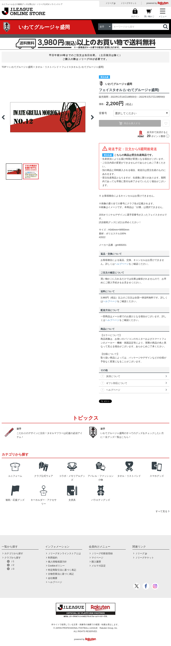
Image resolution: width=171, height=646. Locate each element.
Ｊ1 (12, 561)
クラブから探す (12, 557)
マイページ (97, 557)
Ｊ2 (12, 565)
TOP (4, 67)
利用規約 (52, 557)
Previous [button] (3, 117)
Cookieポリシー (56, 565)
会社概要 (52, 578)
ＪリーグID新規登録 (102, 553)
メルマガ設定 (99, 565)
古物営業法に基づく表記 (61, 574)
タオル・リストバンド (47, 67)
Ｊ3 (12, 568)
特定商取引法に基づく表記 (62, 570)
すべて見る (161, 511)
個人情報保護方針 (57, 561)
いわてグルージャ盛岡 (21, 67)
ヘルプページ (122, 264)
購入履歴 (96, 561)
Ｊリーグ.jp (110, 3)
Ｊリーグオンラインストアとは (64, 553)
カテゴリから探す (13, 553)
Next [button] (92, 117)
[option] (48, 117)
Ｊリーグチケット (129, 3)
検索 (166, 26)
